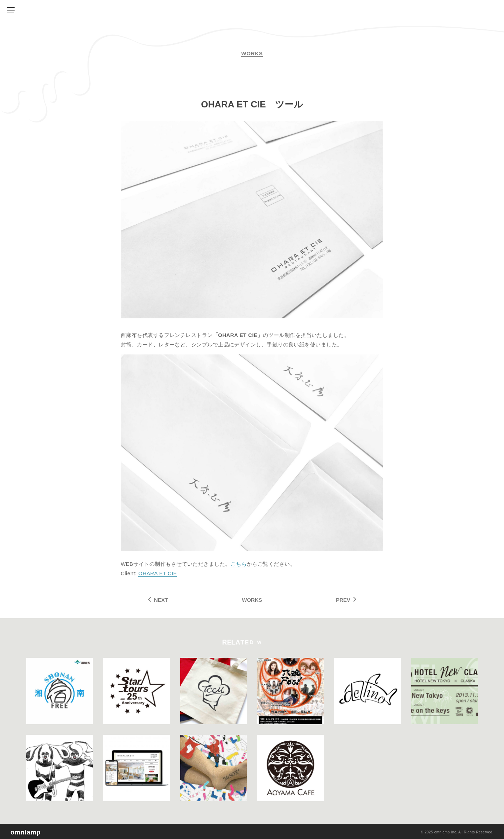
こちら (239, 565)
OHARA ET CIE (157, 575)
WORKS (252, 600)
